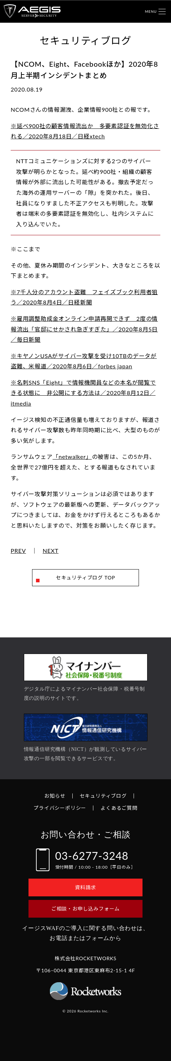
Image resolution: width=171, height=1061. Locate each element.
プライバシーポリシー (59, 808)
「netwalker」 (72, 456)
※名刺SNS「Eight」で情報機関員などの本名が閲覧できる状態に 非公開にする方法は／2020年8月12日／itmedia (83, 393)
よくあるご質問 (119, 808)
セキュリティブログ (103, 796)
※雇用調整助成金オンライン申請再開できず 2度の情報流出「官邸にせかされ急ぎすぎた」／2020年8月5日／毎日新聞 (84, 329)
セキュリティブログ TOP (85, 578)
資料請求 (85, 887)
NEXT (51, 551)
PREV (18, 551)
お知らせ (54, 796)
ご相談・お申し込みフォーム (85, 909)
